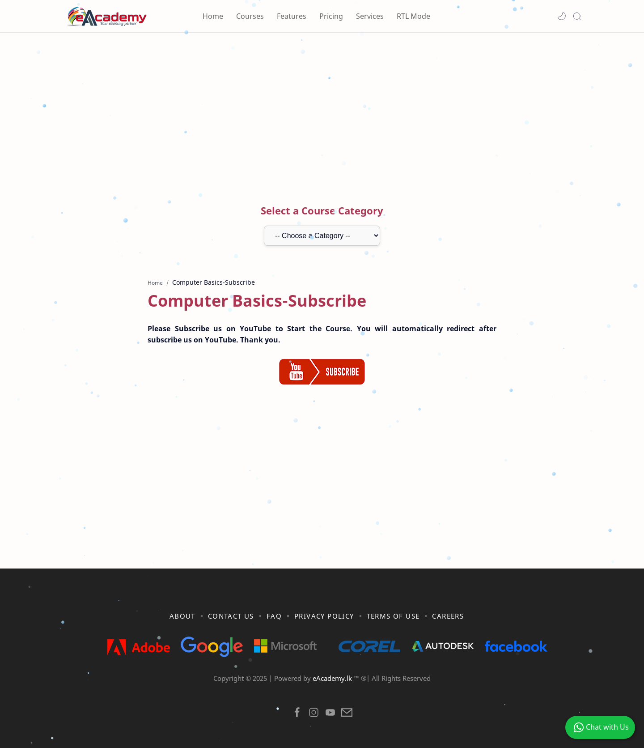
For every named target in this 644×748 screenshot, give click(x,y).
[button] (561, 16)
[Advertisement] (322, 108)
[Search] (577, 16)
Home (213, 16)
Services (370, 16)
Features (291, 16)
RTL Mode (413, 16)
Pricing (331, 16)
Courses (250, 16)
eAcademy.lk (333, 678)
